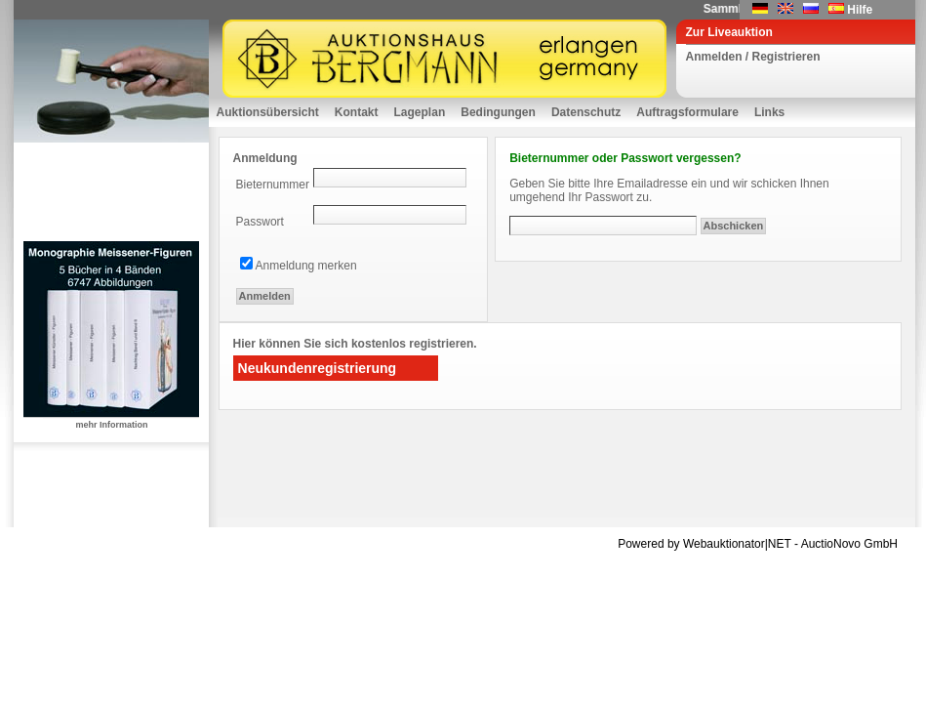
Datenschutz (586, 112)
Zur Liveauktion (729, 32)
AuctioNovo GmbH (849, 544)
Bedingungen (498, 112)
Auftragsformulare (687, 112)
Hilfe (859, 10)
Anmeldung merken (306, 265)
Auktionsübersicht (268, 112)
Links (769, 112)
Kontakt (357, 112)
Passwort (260, 221)
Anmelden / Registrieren (753, 56)
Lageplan (420, 112)
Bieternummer (272, 184)
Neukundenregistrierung (317, 368)
